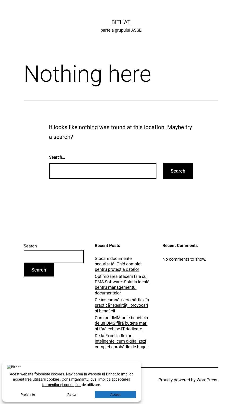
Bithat (120, 22)
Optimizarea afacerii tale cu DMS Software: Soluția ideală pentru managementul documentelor (122, 284)
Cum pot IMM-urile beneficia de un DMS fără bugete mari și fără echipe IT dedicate (121, 323)
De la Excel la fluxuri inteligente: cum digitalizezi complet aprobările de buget (121, 341)
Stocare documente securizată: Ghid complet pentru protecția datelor (118, 264)
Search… (57, 157)
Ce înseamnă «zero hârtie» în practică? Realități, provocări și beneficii (122, 305)
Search (30, 245)
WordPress (207, 379)
